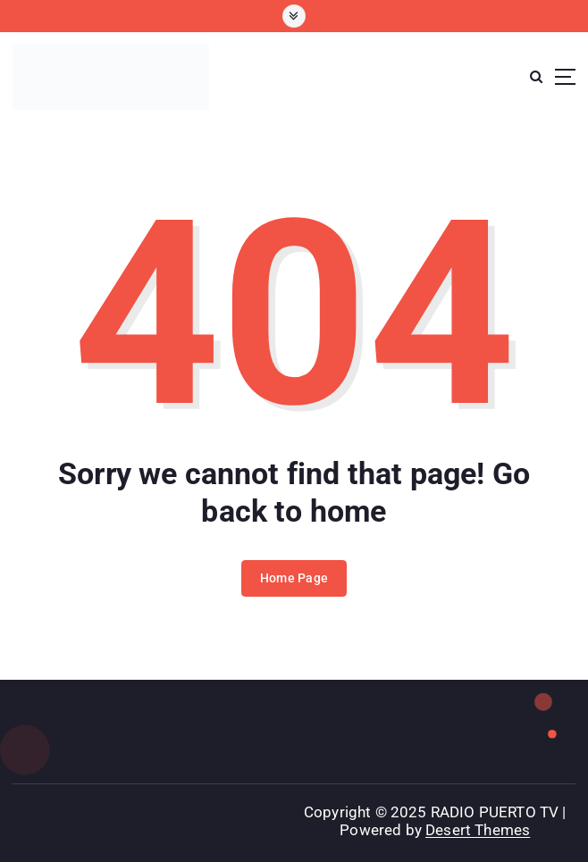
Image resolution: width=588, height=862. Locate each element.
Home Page (294, 578)
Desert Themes (477, 830)
